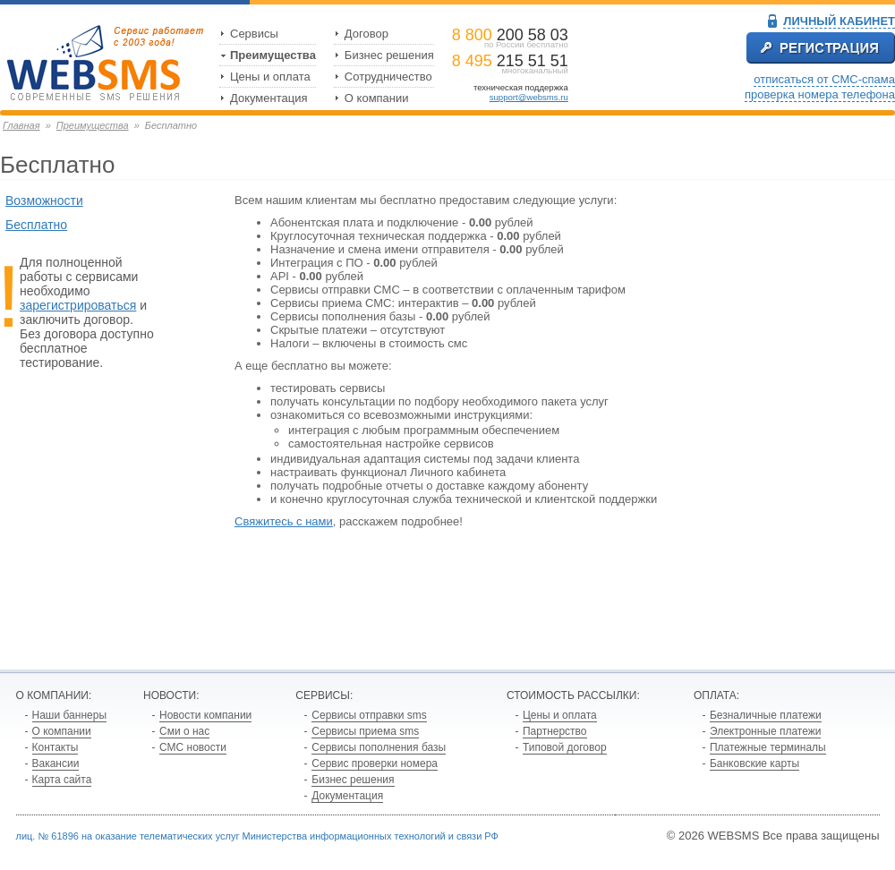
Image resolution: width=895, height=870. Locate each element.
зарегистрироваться (78, 305)
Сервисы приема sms (365, 731)
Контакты (55, 747)
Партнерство (555, 731)
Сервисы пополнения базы (378, 747)
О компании (377, 98)
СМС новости (192, 747)
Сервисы (254, 33)
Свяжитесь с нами (283, 521)
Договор (366, 33)
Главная (21, 125)
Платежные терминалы (768, 747)
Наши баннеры (69, 715)
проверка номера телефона (820, 94)
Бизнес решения (389, 55)
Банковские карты (754, 763)
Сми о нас (184, 731)
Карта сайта (62, 779)
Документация (269, 98)
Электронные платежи (766, 731)
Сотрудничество (388, 76)
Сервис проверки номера (374, 763)
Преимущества (273, 55)
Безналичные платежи (766, 715)
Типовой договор (565, 747)
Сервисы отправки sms (368, 715)
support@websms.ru (529, 97)
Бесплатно (36, 225)
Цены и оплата (270, 76)
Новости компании (205, 715)
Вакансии (56, 763)
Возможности (44, 200)
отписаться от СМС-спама (824, 79)
